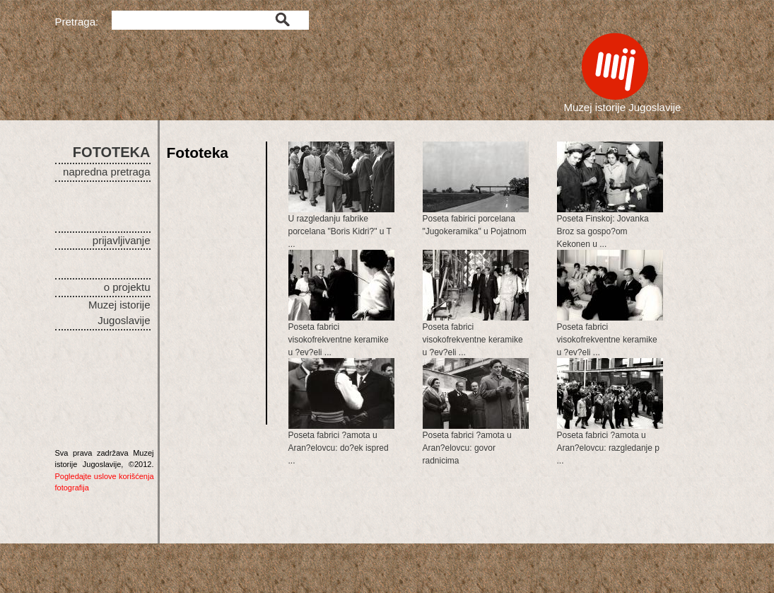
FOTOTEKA (112, 152)
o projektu (127, 287)
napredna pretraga (106, 172)
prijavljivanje (122, 240)
